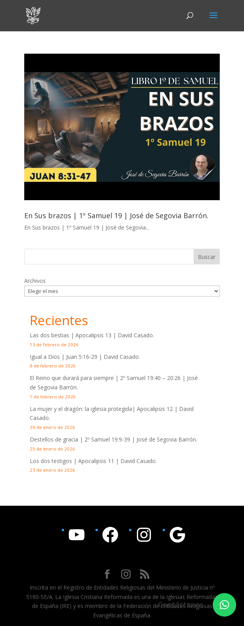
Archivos (35, 280)
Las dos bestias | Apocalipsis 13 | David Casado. (92, 335)
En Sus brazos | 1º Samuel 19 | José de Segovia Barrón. (116, 215)
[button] (224, 605)
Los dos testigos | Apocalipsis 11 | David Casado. (93, 461)
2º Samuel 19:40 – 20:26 (150, 378)
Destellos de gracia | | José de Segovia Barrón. (113, 439)
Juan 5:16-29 (81, 356)
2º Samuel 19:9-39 (107, 439)
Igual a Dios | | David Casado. (85, 356)
